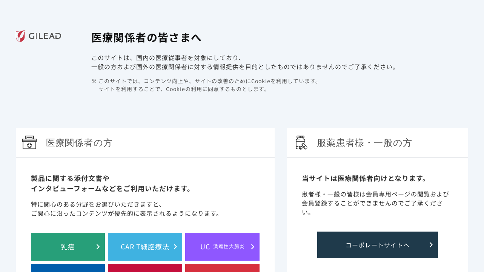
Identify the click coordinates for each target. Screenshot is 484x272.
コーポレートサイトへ (378, 244)
